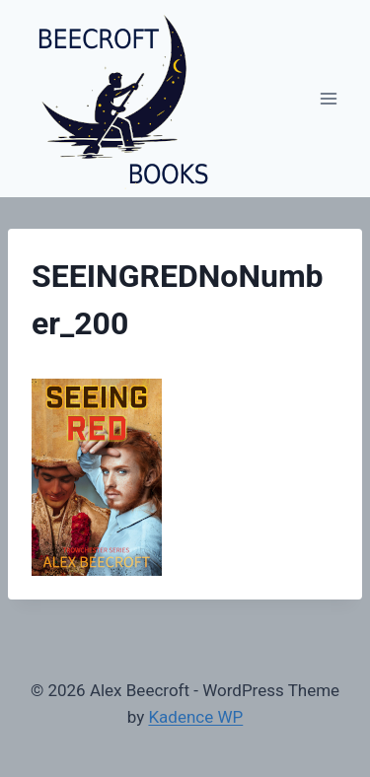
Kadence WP (195, 717)
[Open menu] (328, 98)
